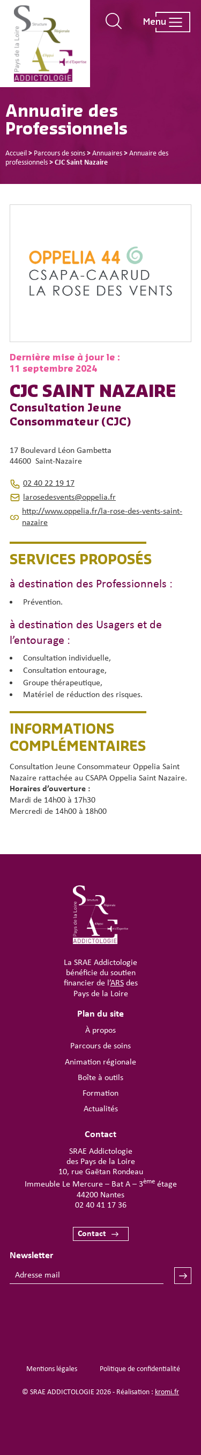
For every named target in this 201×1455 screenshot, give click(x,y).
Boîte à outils (100, 1078)
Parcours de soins (100, 1046)
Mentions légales (51, 1369)
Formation (100, 1093)
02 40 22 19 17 (49, 483)
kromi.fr (167, 1392)
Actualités (101, 1109)
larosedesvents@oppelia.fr (69, 497)
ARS (117, 983)
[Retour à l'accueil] (50, 43)
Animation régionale (100, 1062)
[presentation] (91, 1316)
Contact (92, 1234)
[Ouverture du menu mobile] (161, 22)
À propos (100, 1030)
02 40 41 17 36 (100, 1205)
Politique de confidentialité (140, 1369)
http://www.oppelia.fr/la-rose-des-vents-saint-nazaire (102, 517)
